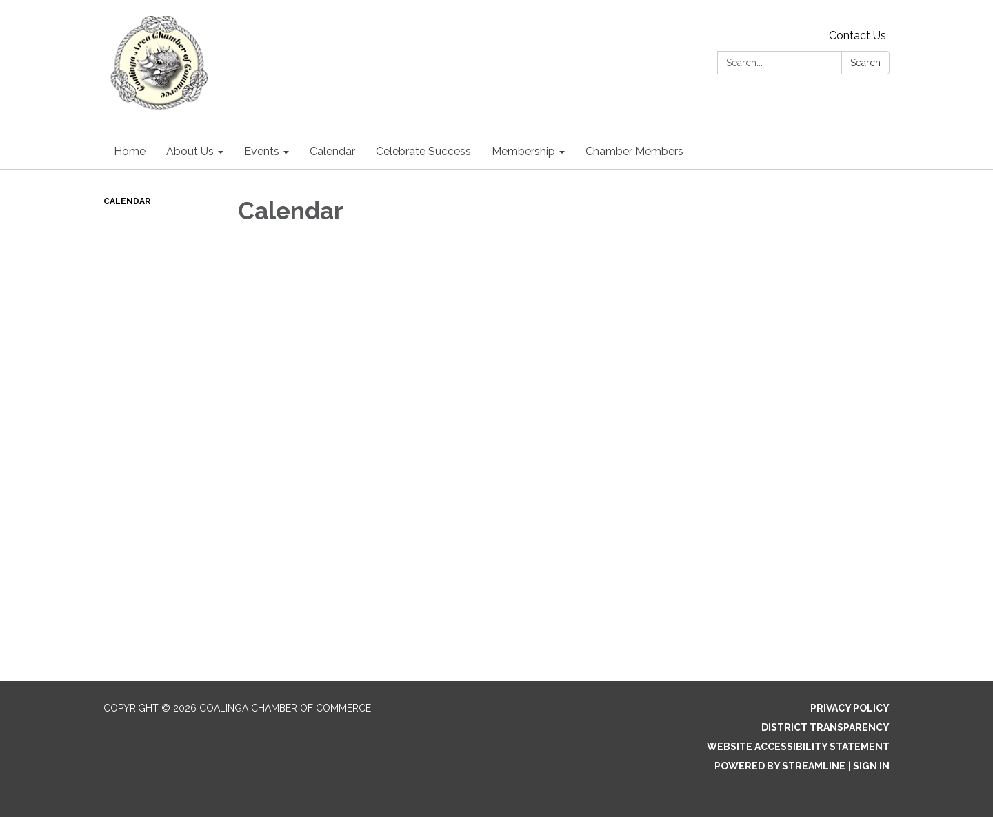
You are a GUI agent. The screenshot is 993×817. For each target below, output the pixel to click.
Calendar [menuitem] (332, 151)
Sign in (871, 765)
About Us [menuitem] (190, 151)
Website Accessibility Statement (798, 746)
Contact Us (857, 35)
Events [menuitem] (261, 151)
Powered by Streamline (779, 765)
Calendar (126, 201)
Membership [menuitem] (523, 151)
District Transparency (825, 727)
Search (865, 62)
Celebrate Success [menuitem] (423, 151)
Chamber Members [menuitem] (634, 151)
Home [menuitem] (130, 151)
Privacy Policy (850, 708)
